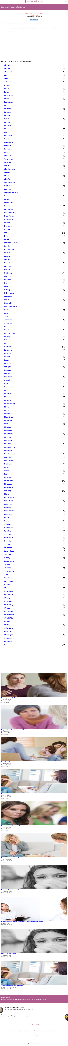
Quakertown (8, 514)
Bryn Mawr (8, 149)
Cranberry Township (11, 192)
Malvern (7, 390)
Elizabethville (9, 219)
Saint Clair (7, 524)
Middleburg (8, 414)
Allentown (7, 68)
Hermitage (8, 286)
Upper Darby (8, 581)
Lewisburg (7, 373)
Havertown (8, 276)
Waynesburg (8, 605)
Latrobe (7, 357)
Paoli (6, 474)
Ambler (6, 79)
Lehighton (7, 363)
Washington (8, 591)
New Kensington (10, 460)
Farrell (6, 239)
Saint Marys (8, 528)
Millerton (7, 427)
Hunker (6, 300)
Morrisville (8, 440)
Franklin (7, 253)
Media (6, 407)
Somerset (7, 544)
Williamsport (8, 635)
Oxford (6, 471)
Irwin (6, 313)
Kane (6, 326)
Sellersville (8, 534)
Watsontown (8, 595)
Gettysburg (8, 256)
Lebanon (7, 360)
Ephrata (7, 229)
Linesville (7, 380)
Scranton (7, 531)
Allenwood (8, 72)
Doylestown (8, 202)
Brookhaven (8, 142)
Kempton (7, 330)
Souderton (8, 548)
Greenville (7, 266)
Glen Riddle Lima (10, 259)
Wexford (7, 625)
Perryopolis (8, 477)
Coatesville (8, 186)
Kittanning (7, 340)
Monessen (8, 430)
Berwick (7, 115)
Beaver (6, 99)
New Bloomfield (10, 454)
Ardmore (7, 82)
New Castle (8, 457)
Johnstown (8, 323)
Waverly (7, 598)
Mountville (8, 450)
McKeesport (8, 397)
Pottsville (7, 507)
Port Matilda (8, 501)
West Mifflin (8, 618)
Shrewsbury (8, 541)
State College (9, 551)
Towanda (7, 568)
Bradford (7, 132)
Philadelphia (8, 481)
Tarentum (7, 564)
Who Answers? (34, 19)
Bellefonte (7, 109)
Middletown (8, 417)
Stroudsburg (8, 554)
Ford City (7, 246)
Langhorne (8, 350)
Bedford (7, 105)
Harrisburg (8, 273)
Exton (6, 236)
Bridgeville (8, 136)
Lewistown (8, 377)
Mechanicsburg (9, 404)
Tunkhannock (9, 571)
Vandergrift (8, 585)
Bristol (6, 139)
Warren (6, 588)
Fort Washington (10, 249)
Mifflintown (8, 420)
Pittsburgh (7, 491)
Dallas (6, 196)
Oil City (6, 467)
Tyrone (6, 574)
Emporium (8, 226)
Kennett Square (9, 333)
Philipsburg (8, 484)
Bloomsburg (8, 129)
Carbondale (8, 162)
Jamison (7, 316)
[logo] (34, 1)
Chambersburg (9, 169)
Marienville (8, 394)
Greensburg (8, 263)
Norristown (8, 464)
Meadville (7, 400)
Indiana (6, 310)
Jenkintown (8, 320)
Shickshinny (8, 538)
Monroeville (8, 434)
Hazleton (7, 280)
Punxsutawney (9, 511)
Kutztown (7, 343)
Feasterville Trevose (11, 243)
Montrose (7, 437)
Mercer (6, 410)
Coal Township (9, 182)
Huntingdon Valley (10, 306)
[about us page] (66, 2)
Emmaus (7, 223)
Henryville (7, 283)
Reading (7, 517)
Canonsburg (8, 159)
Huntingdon (8, 303)
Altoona (7, 75)
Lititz (6, 383)
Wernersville (8, 611)
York (5, 645)
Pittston (7, 494)
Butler (6, 152)
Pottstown (8, 504)
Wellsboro (7, 608)
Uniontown (8, 578)
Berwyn (6, 119)
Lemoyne (7, 367)
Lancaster (7, 347)
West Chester (9, 615)
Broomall (7, 146)
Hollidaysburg (9, 293)
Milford (6, 424)
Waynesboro (8, 601)
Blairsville (7, 125)
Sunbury (7, 558)
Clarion (6, 176)
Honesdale (8, 296)
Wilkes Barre (8, 628)
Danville (7, 199)
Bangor (6, 92)
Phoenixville (8, 487)
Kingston (7, 337)
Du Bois (7, 206)
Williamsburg (8, 631)
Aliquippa (7, 65)
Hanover (7, 270)
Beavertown (8, 102)
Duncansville (8, 209)
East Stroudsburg (10, 213)
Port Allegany (9, 497)
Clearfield (7, 179)
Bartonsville (8, 95)
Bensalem (7, 112)
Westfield (7, 621)
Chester (7, 172)
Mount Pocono (9, 447)
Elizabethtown (9, 216)
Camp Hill (7, 156)
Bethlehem (8, 122)
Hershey (7, 290)
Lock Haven (8, 387)
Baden (6, 89)
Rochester (7, 521)
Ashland (7, 85)
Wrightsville (8, 641)
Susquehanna (9, 561)
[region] (34, 49)
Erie (5, 233)
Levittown (7, 370)
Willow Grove (9, 638)
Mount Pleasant (9, 444)
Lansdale (7, 353)
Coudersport (8, 189)
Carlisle (7, 166)
